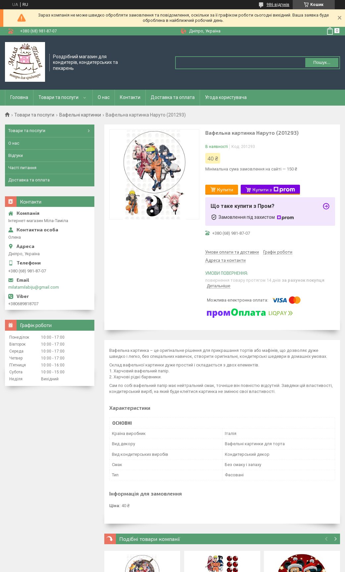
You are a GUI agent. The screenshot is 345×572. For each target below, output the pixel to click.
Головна (19, 97)
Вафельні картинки (80, 115)
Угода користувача (226, 97)
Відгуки (15, 155)
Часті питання (22, 167)
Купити (225, 189)
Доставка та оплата (173, 97)
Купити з (274, 190)
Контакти (130, 97)
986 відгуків (278, 4)
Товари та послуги (58, 97)
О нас (104, 97)
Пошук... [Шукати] (321, 62)
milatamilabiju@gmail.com (33, 287)
